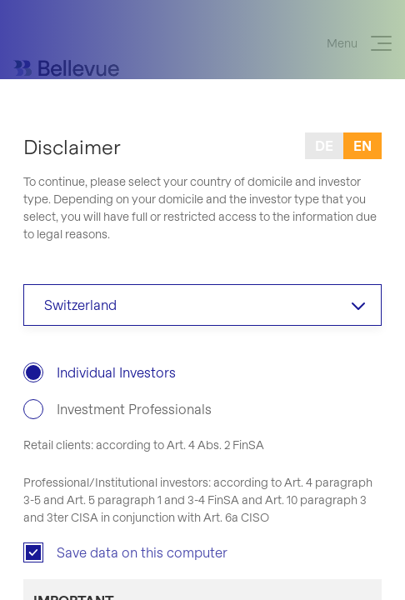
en (362, 145)
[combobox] (202, 305)
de (324, 145)
